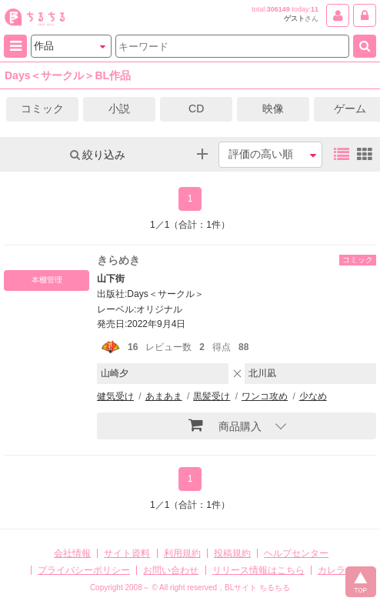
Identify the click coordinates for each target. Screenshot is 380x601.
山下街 (111, 278)
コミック (42, 108)
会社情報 (72, 553)
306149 (278, 9)
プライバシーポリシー (84, 570)
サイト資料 (127, 553)
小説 (119, 108)
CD (196, 108)
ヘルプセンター (296, 553)
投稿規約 (232, 553)
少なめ (313, 396)
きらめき (118, 260)
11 (314, 9)
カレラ (331, 570)
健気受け (115, 396)
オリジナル (159, 309)
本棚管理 (47, 279)
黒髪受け (211, 396)
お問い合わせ (170, 570)
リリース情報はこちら (258, 570)
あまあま (163, 396)
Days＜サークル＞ (165, 294)
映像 (273, 108)
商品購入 (225, 424)
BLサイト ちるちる (257, 587)
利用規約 (182, 553)
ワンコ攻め (265, 396)
